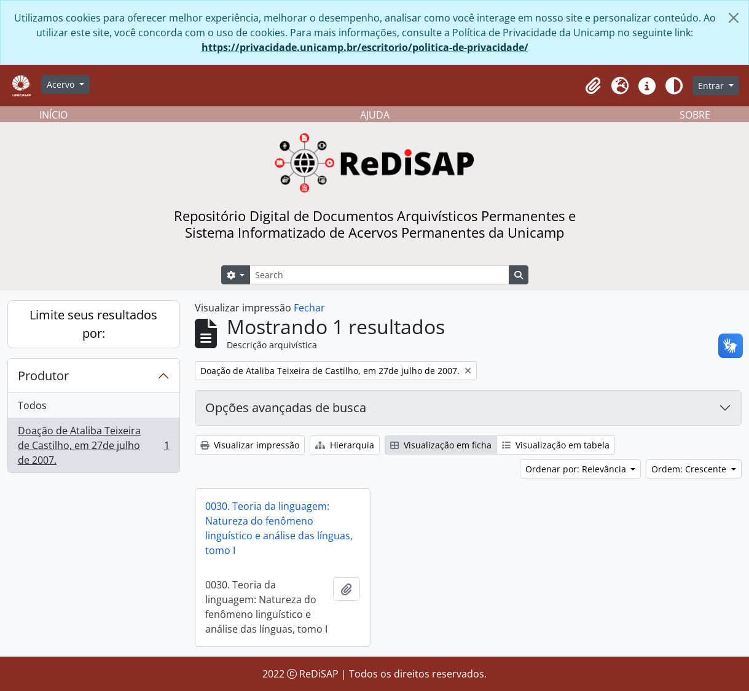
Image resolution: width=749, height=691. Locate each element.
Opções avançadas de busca (285, 407)
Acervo (62, 84)
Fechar (309, 307)
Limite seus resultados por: (93, 324)
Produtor (43, 375)
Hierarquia (344, 445)
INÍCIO (53, 115)
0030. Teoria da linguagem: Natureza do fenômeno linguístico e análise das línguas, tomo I (279, 528)
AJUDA (375, 115)
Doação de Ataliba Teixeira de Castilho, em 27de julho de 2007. (93, 445)
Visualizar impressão (249, 445)
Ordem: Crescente (690, 469)
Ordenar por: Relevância (577, 469)
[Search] (379, 274)
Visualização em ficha (441, 445)
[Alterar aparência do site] (674, 86)
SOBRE (695, 115)
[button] (592, 86)
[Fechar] (733, 18)
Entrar (712, 86)
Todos (32, 405)
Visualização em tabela (556, 445)
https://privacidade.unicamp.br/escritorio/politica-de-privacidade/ (365, 47)
